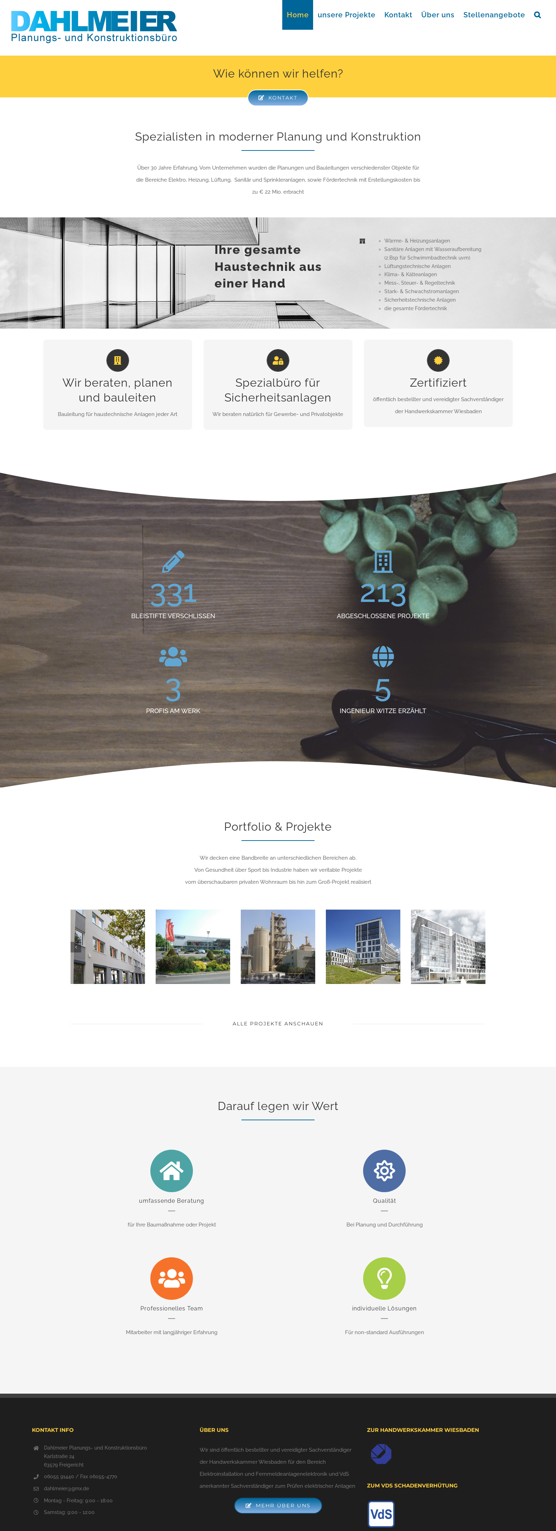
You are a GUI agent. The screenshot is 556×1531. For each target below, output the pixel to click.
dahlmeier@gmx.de (66, 1488)
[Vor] (480, 947)
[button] (537, 15)
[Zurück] (76, 947)
